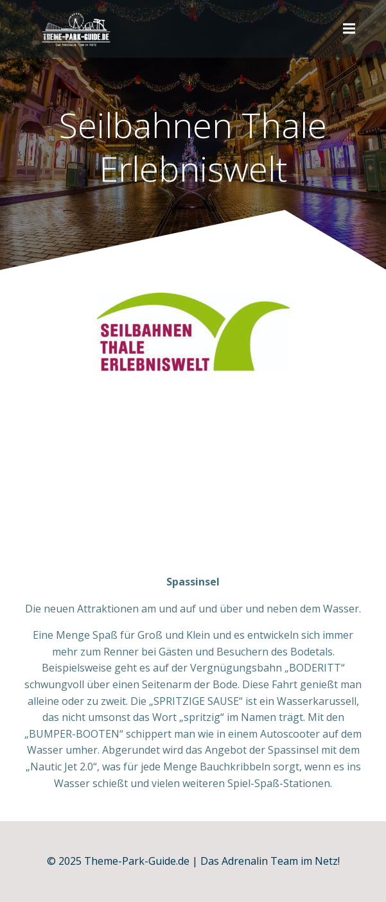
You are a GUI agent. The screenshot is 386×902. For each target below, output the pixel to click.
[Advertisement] (193, 478)
